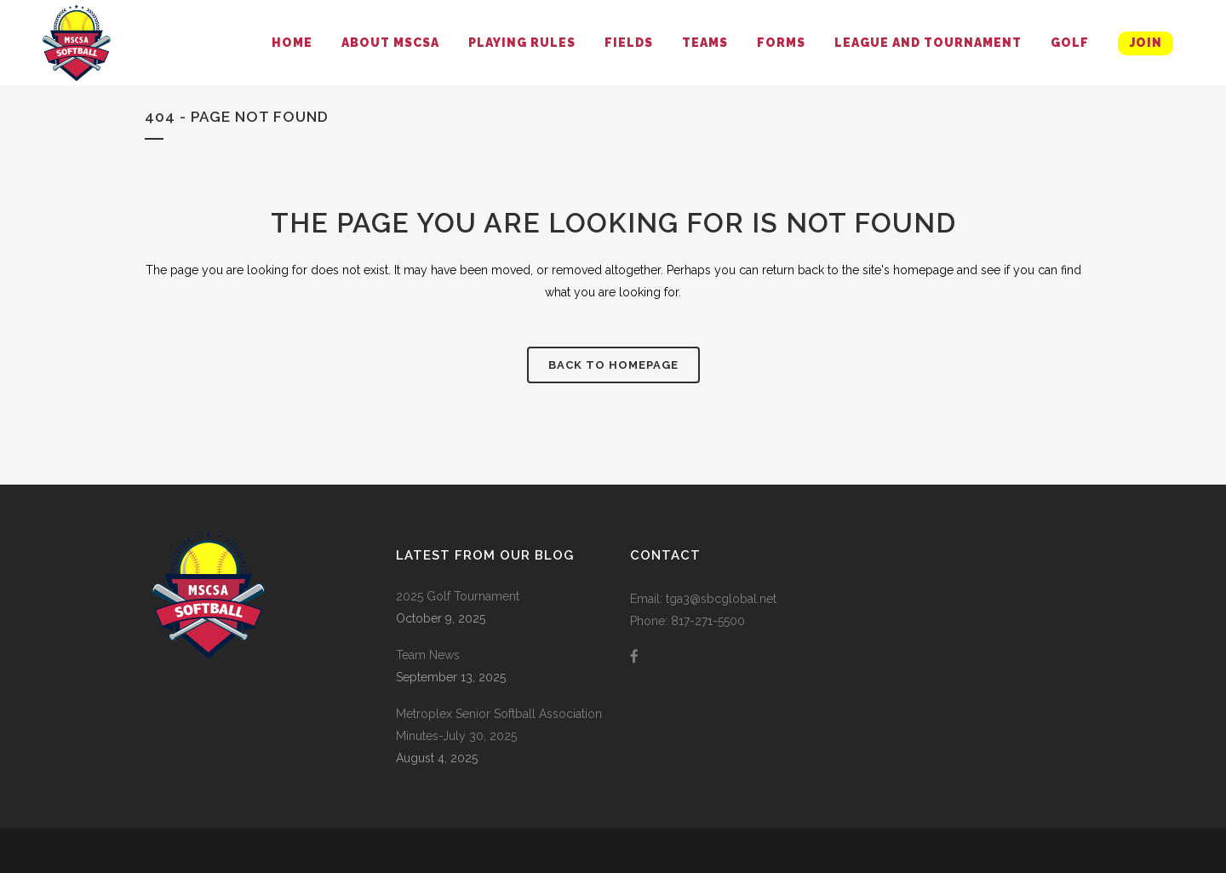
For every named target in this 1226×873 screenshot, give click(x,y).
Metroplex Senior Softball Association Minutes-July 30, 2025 (499, 725)
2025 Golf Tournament (457, 596)
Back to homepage (613, 365)
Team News (428, 655)
